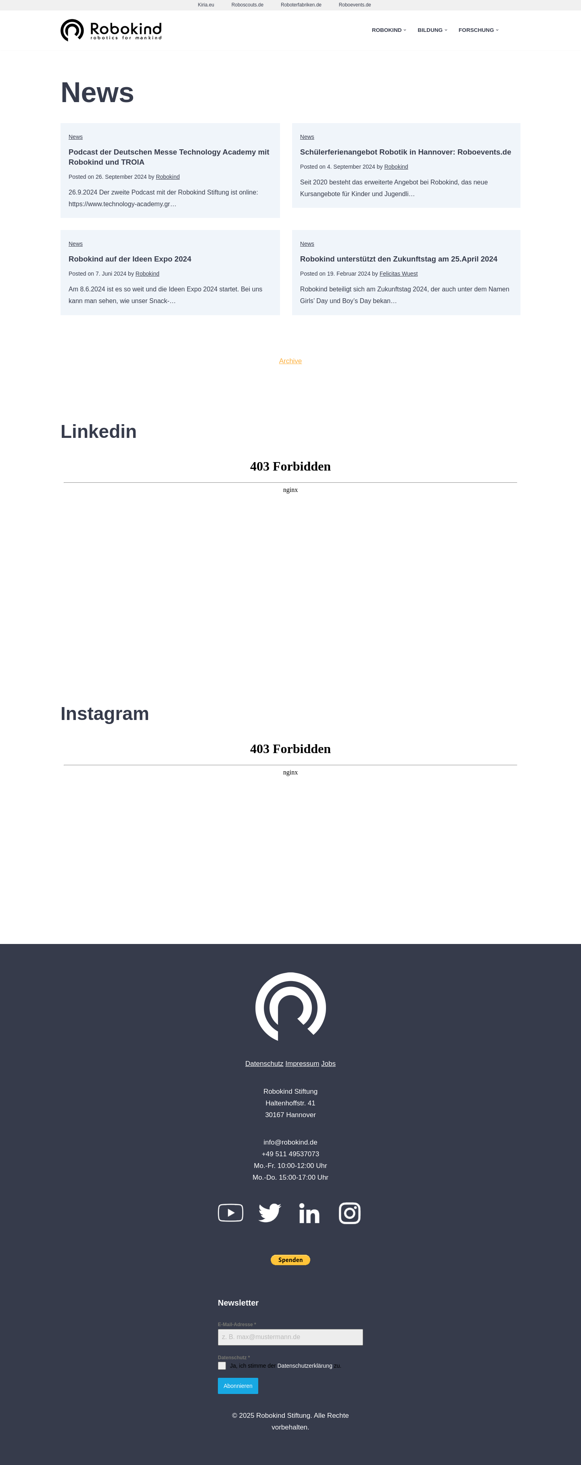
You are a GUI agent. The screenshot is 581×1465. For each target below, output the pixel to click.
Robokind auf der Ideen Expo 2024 (135, 258)
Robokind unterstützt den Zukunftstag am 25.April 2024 (403, 258)
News (76, 137)
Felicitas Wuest (396, 273)
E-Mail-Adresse (237, 1325)
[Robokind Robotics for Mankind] (113, 30)
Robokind (168, 177)
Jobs (328, 1063)
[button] (404, 30)
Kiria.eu (206, 5)
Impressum (302, 1063)
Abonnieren (238, 1386)
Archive (290, 361)
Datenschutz (264, 1063)
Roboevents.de (355, 5)
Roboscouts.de (247, 5)
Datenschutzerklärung (304, 1366)
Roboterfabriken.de (301, 5)
